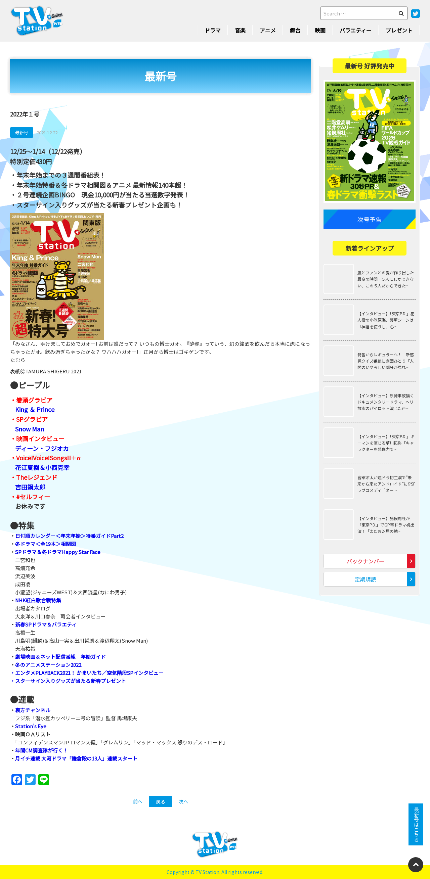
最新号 (21, 132)
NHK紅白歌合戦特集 (38, 600)
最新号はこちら (416, 824)
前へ (137, 801)
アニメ (268, 30)
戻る (160, 801)
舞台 (295, 30)
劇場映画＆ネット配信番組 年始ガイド (60, 656)
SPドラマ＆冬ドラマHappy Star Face (58, 551)
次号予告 (369, 219)
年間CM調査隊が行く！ (41, 750)
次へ (183, 801)
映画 (320, 30)
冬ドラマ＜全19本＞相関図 (45, 543)
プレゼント (399, 30)
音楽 (240, 30)
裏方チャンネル (32, 709)
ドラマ (213, 30)
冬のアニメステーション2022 (48, 664)
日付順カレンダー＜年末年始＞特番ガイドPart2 (69, 535)
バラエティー (356, 30)
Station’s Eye (31, 726)
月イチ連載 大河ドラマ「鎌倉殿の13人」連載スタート (76, 758)
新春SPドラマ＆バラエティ (46, 624)
